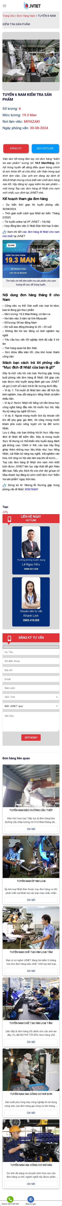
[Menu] (4, 6)
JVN (4, 511)
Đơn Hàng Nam (27, 15)
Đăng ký (16, 148)
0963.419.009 (31, 620)
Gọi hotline (45, 148)
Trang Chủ (9, 15)
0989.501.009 (31, 569)
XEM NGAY (31, 489)
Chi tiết (31, 829)
